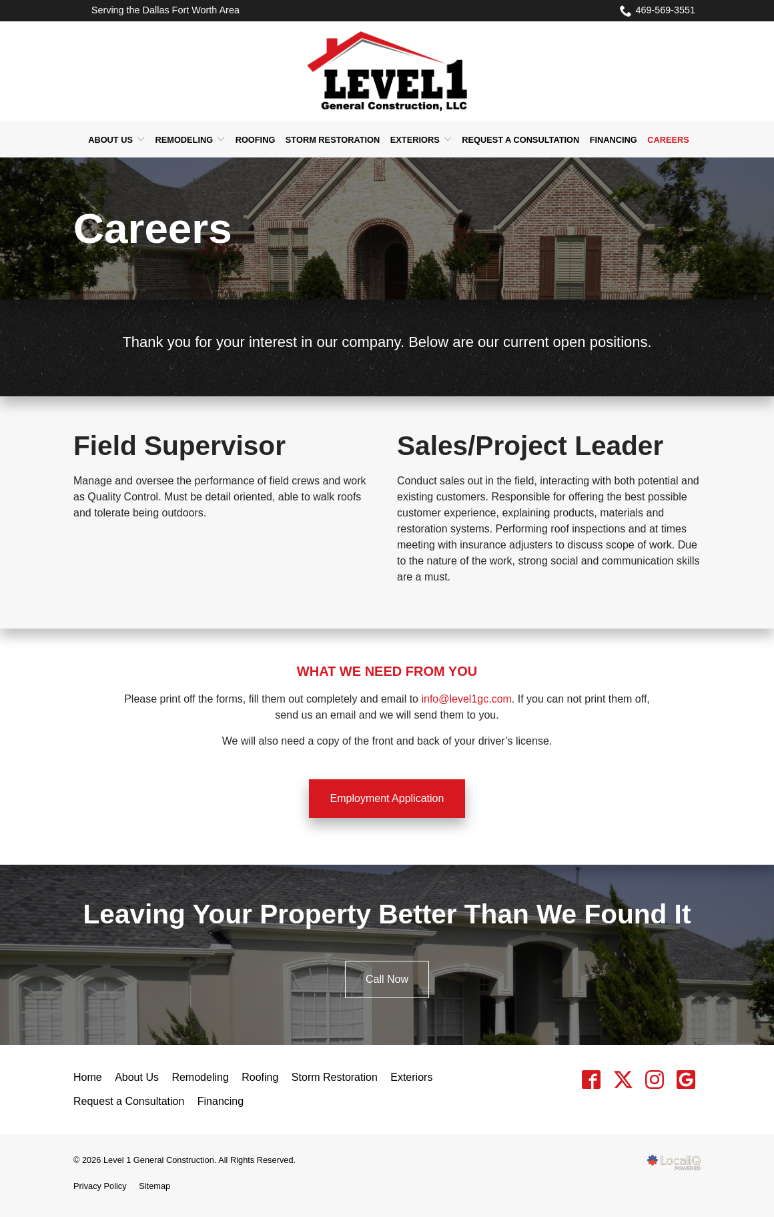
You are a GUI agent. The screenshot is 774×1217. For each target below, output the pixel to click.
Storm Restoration (333, 140)
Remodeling (184, 140)
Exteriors (415, 140)
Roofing (256, 140)
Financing (613, 140)
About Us (110, 140)
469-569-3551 (657, 11)
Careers (668, 140)
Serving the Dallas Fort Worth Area (165, 10)
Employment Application (387, 798)
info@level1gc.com (466, 699)
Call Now (387, 979)
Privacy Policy (100, 1186)
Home (87, 1077)
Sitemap (154, 1186)
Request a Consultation (520, 140)
